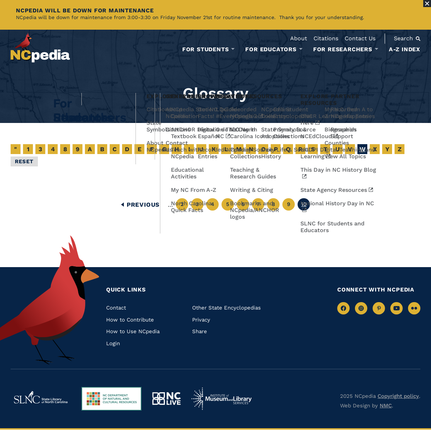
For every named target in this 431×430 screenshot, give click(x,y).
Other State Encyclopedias (226, 308)
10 (305, 206)
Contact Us (360, 38)
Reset (24, 161)
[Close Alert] (427, 3)
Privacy (201, 320)
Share (199, 331)
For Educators (270, 49)
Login (113, 343)
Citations (326, 38)
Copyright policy (398, 396)
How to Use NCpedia (133, 331)
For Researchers (342, 49)
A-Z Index (404, 49)
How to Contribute (130, 320)
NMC (386, 405)
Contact (116, 308)
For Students (205, 49)
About (298, 38)
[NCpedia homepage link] (40, 48)
